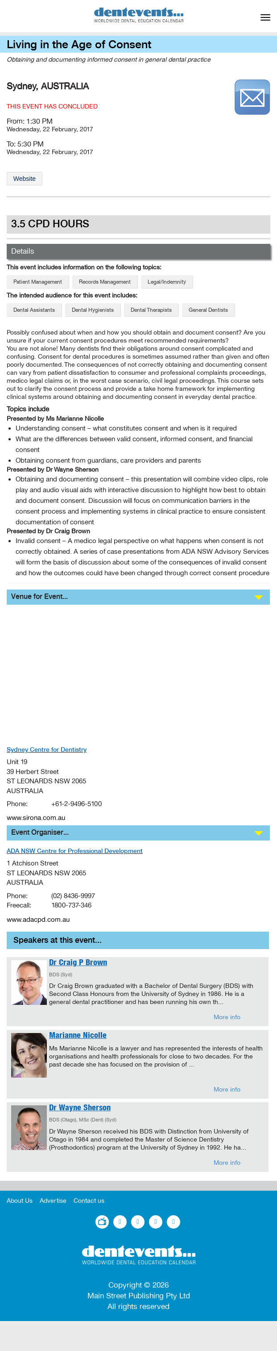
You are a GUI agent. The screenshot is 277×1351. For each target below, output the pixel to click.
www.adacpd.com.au (38, 920)
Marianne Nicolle (78, 1036)
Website (24, 178)
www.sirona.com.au (36, 818)
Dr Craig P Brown (78, 963)
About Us (20, 1201)
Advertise (53, 1201)
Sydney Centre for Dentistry (47, 750)
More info (227, 1017)
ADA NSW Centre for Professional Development (75, 851)
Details (22, 251)
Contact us (89, 1201)
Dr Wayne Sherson (80, 1108)
